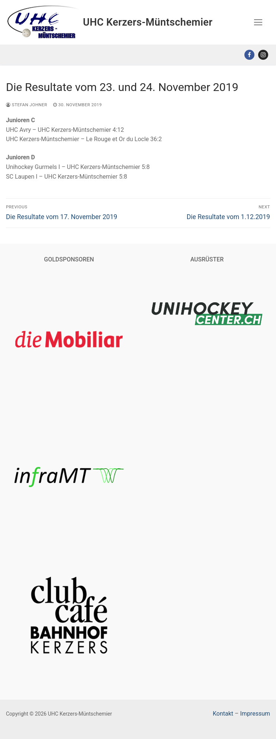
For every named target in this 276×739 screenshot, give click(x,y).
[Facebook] (249, 55)
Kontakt (223, 713)
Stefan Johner (26, 104)
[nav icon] (258, 22)
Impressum (255, 713)
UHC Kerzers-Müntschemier (147, 22)
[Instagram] (263, 55)
